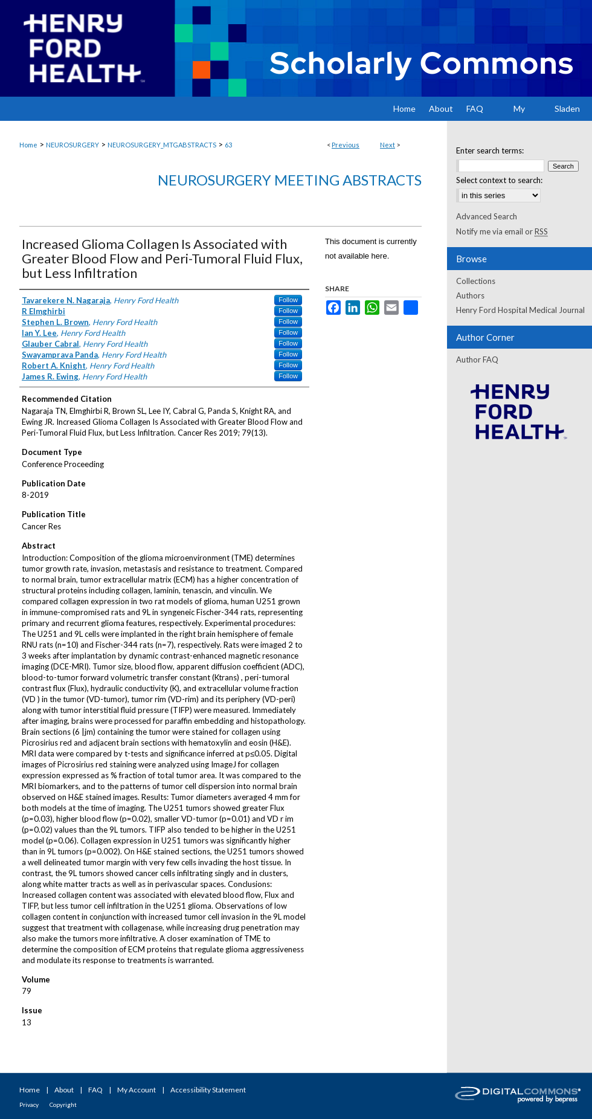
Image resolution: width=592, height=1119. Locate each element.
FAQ (95, 1089)
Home (28, 145)
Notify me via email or (502, 231)
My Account (136, 1089)
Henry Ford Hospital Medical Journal (520, 310)
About (64, 1089)
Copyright (63, 1104)
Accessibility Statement (208, 1089)
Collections (475, 281)
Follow (288, 299)
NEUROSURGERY (72, 145)
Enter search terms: (490, 150)
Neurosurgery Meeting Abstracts (290, 180)
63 (228, 145)
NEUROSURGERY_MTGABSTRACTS (162, 145)
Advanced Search (486, 216)
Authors (470, 295)
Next (387, 145)
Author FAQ (477, 359)
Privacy (29, 1104)
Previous (345, 145)
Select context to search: (499, 180)
